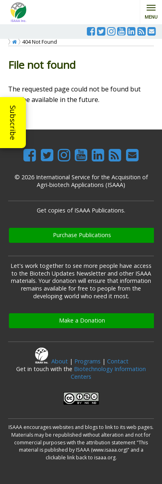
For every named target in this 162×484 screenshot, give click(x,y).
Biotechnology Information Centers (108, 372)
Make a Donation (82, 320)
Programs (87, 361)
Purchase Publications (82, 235)
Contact (117, 361)
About (59, 361)
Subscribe (13, 122)
